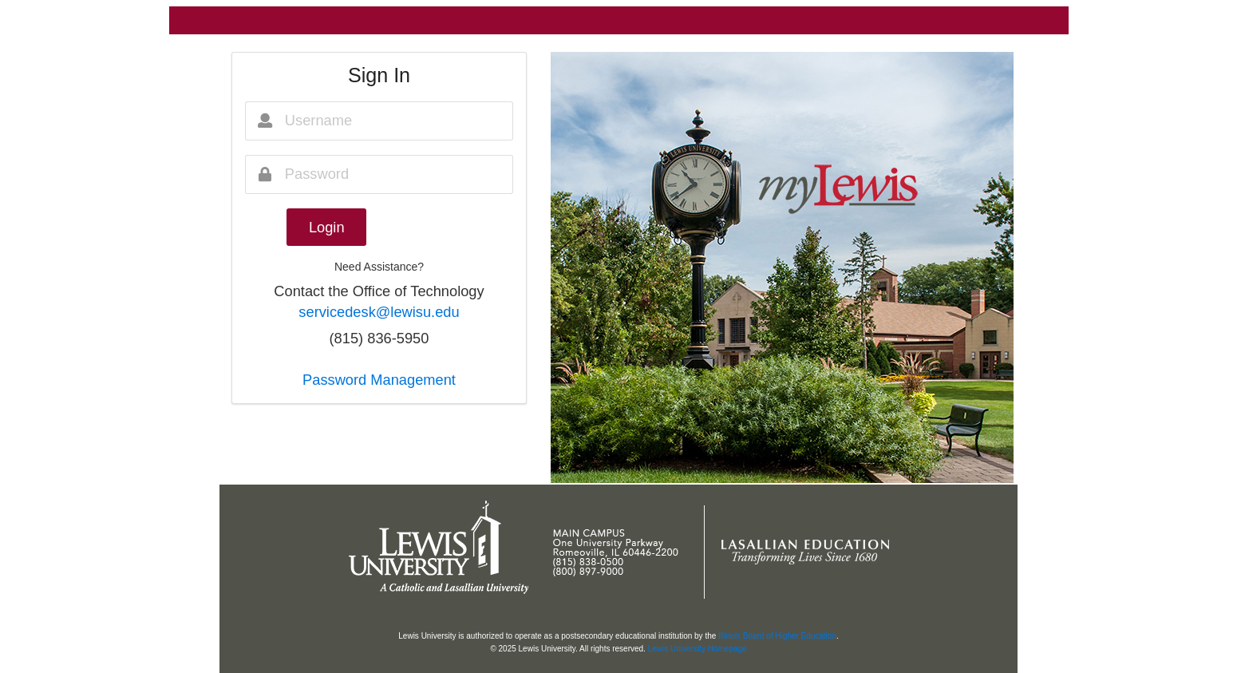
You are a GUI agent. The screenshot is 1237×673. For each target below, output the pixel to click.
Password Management (379, 379)
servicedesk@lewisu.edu (378, 311)
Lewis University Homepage (697, 648)
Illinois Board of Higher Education (777, 635)
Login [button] (327, 227)
